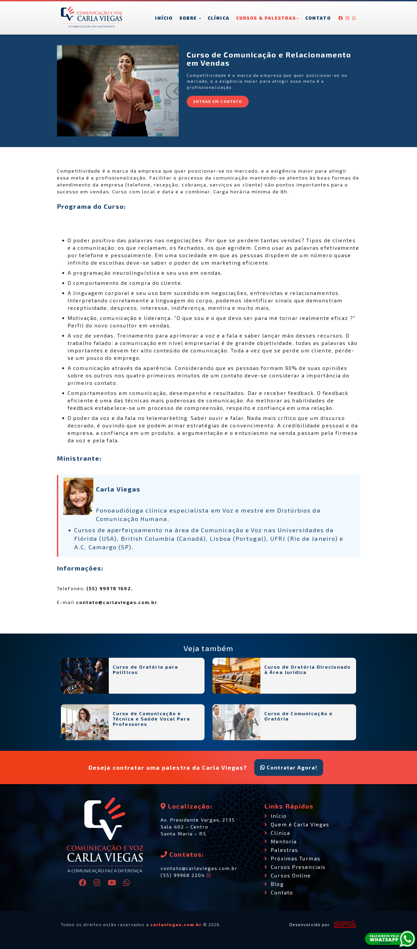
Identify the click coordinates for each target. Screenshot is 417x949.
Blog (274, 884)
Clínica (219, 17)
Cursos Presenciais (295, 867)
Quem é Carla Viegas (296, 824)
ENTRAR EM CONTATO (217, 101)
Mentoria (280, 841)
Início (164, 17)
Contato (318, 17)
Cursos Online (287, 875)
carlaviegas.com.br (176, 924)
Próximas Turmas (292, 858)
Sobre (190, 17)
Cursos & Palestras (267, 17)
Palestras (281, 850)
